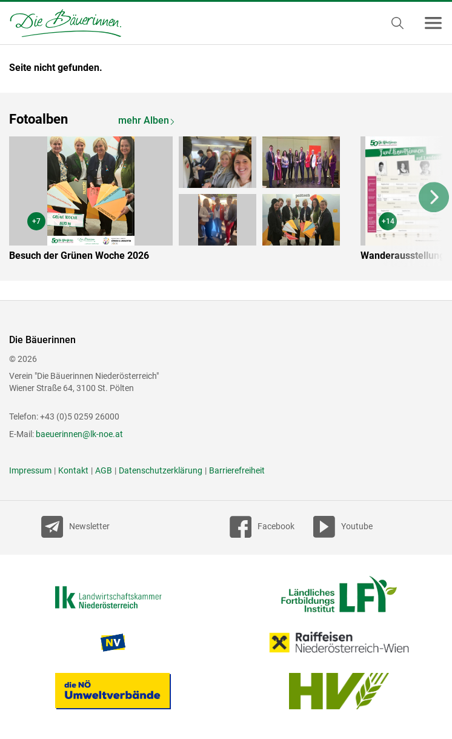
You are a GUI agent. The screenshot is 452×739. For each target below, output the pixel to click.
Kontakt (73, 470)
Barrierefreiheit (237, 470)
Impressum (30, 470)
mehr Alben (143, 120)
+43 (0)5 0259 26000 (79, 416)
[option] (183, 201)
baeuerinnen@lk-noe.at (79, 434)
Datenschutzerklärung (160, 470)
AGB (103, 470)
